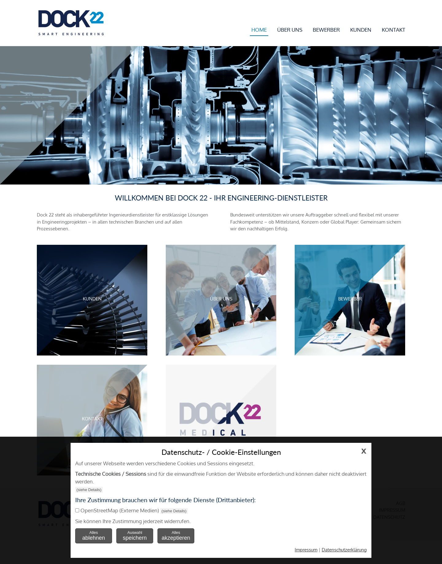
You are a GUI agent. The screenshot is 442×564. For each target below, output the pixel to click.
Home (259, 29)
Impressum (306, 550)
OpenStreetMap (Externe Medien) (119, 510)
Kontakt (393, 29)
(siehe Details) (89, 489)
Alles (93, 535)
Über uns (289, 29)
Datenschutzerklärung (344, 550)
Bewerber (326, 29)
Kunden (360, 29)
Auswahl (135, 535)
